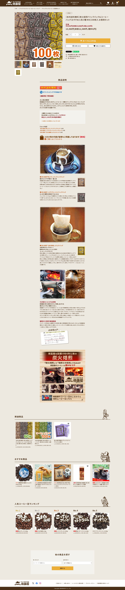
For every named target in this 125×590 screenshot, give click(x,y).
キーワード (36, 560)
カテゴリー (66, 560)
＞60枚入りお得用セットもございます (51, 121)
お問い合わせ (76, 46)
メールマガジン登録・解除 (77, 583)
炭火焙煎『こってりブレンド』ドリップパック (51, 130)
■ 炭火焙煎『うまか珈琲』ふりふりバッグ (51, 245)
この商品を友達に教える (73, 56)
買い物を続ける (71, 58)
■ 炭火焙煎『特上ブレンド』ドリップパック (52, 177)
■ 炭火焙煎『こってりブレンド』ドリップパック (53, 192)
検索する (62, 568)
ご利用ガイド (59, 583)
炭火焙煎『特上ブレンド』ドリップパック (50, 128)
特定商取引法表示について (103, 583)
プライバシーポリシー (90, 583)
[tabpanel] (38, 36)
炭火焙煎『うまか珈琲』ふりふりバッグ (49, 132)
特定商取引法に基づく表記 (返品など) (76, 54)
